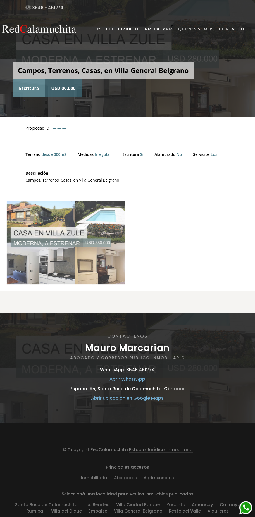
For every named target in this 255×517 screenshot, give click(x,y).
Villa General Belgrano (138, 511)
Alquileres (218, 511)
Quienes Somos (196, 29)
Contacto (231, 29)
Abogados (125, 478)
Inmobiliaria (158, 29)
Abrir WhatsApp (127, 379)
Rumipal (35, 511)
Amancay (202, 505)
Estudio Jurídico (118, 29)
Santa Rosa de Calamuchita (46, 505)
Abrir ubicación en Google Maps (127, 398)
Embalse (98, 511)
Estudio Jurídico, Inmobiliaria (161, 449)
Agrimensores (159, 478)
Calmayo (230, 505)
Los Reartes (96, 505)
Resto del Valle (185, 511)
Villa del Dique (66, 511)
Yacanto (175, 505)
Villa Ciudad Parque (138, 505)
